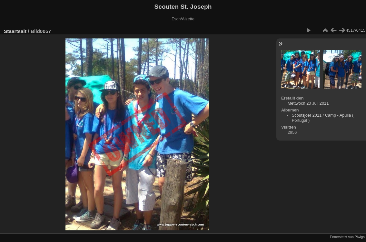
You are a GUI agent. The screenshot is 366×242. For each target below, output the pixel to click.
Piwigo (360, 237)
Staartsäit (15, 31)
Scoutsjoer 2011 (306, 115)
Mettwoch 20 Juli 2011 (308, 103)
